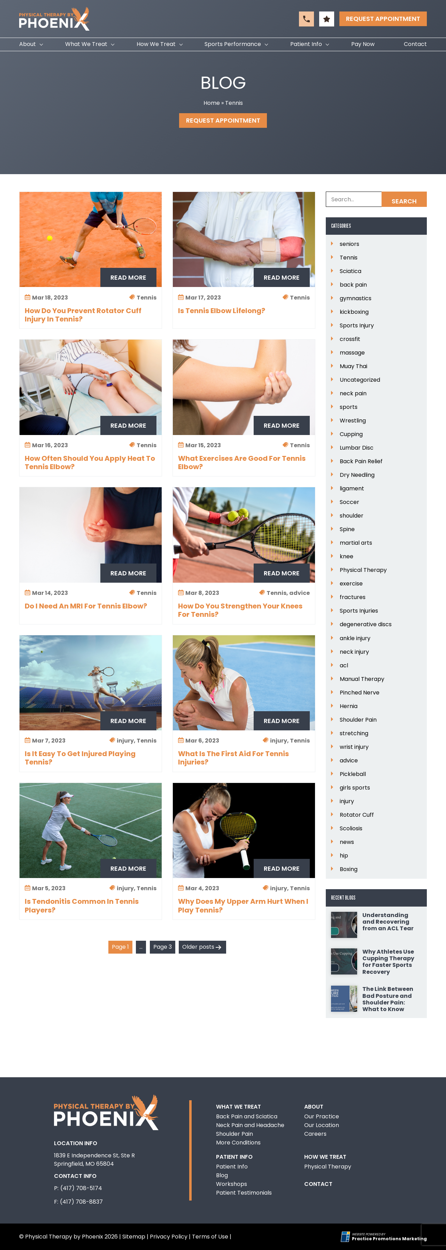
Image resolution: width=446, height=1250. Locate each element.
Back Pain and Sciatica (246, 1116)
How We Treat (156, 44)
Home (211, 103)
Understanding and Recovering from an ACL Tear (388, 922)
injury (347, 801)
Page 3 (162, 947)
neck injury (354, 652)
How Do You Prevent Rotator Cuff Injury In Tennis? (83, 314)
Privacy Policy (168, 1237)
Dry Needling (357, 475)
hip (344, 855)
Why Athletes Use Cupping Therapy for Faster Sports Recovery (388, 961)
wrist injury (354, 747)
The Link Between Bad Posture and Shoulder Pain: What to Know (387, 999)
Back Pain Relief (361, 461)
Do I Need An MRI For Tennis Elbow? (86, 606)
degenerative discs (366, 624)
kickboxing (354, 312)
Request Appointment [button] (383, 18)
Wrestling (353, 420)
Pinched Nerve (359, 692)
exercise (351, 583)
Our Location (321, 1125)
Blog (222, 1175)
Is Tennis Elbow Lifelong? (221, 310)
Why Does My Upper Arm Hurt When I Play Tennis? (243, 905)
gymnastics (355, 298)
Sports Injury (357, 325)
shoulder (351, 515)
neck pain (353, 393)
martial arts (356, 542)
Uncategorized (360, 379)
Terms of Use (210, 1237)
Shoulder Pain (358, 719)
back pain (353, 284)
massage (352, 352)
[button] (306, 18)
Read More (128, 277)
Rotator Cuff (357, 815)
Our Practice (321, 1116)
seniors (349, 244)
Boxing (348, 869)
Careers (315, 1134)
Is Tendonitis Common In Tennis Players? (82, 905)
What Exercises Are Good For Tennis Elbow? (242, 462)
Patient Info (306, 44)
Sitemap (133, 1237)
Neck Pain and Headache (250, 1125)
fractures (353, 597)
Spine (347, 529)
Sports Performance (233, 44)
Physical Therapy (363, 570)
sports (348, 407)
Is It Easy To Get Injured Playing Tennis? (80, 758)
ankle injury (355, 638)
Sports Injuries (359, 610)
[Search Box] (376, 199)
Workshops (231, 1184)
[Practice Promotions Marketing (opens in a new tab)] (389, 1238)
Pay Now (363, 44)
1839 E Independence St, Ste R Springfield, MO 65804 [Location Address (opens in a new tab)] (94, 1159)
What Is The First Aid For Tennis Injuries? (233, 758)
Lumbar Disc (357, 447)
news (347, 842)
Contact (415, 44)
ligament (352, 488)
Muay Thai (353, 366)
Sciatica (350, 271)
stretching (354, 733)
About (27, 44)
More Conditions (238, 1143)
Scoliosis (351, 828)
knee (346, 556)
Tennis (348, 257)
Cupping (351, 434)
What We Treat (86, 44)
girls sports (355, 787)
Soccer (349, 502)
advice (349, 760)
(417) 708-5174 (81, 1188)
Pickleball (353, 774)
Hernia (348, 706)
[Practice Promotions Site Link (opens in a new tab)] (346, 1237)
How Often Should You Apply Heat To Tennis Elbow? (90, 462)
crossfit (350, 339)
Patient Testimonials (244, 1193)
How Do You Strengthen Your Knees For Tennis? (240, 610)
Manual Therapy (362, 679)
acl (344, 665)
